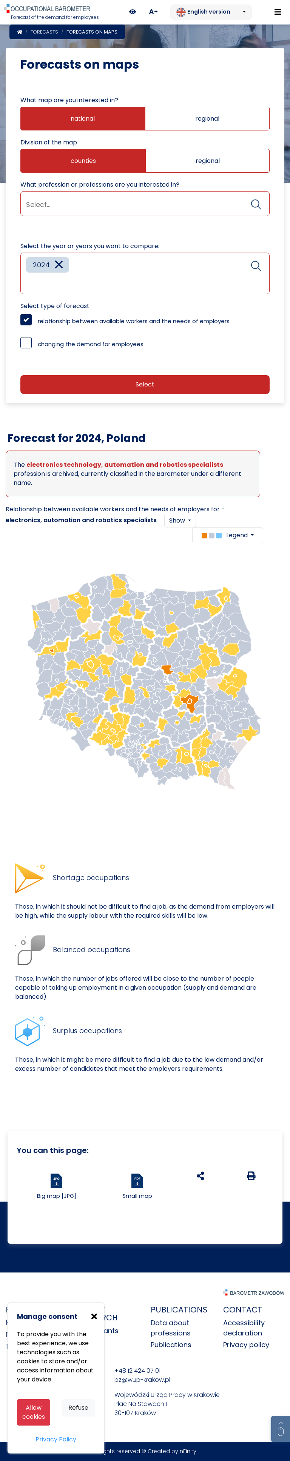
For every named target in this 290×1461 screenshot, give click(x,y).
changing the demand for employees (90, 344)
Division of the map (48, 142)
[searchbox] (145, 204)
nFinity (188, 1451)
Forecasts (44, 32)
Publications (171, 1344)
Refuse (78, 1407)
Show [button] (178, 520)
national (83, 118)
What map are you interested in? (69, 100)
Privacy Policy (55, 1439)
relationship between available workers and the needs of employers (134, 321)
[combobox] (145, 203)
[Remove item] (59, 264)
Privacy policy (246, 1344)
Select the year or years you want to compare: (89, 246)
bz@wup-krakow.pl (142, 1379)
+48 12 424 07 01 (137, 1370)
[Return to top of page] (280, 1429)
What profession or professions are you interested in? (99, 184)
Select (145, 384)
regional (207, 118)
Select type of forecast (54, 306)
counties (83, 160)
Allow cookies (33, 1412)
